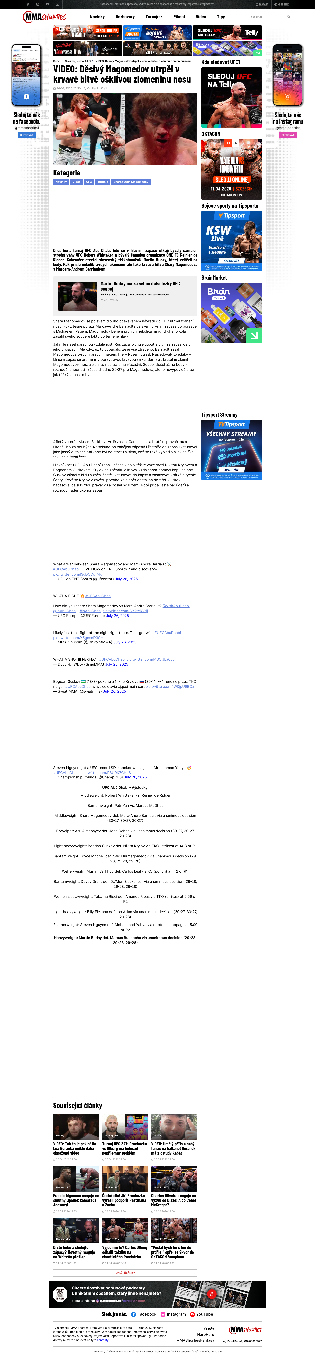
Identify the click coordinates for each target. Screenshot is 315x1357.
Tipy (221, 17)
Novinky (97, 17)
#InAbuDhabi (90, 611)
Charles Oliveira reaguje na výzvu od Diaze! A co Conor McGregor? (173, 1201)
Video (201, 17)
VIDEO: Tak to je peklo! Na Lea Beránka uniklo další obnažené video (74, 1149)
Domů (56, 61)
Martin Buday (138, 295)
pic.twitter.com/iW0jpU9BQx (170, 687)
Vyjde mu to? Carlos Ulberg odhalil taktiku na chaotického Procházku (124, 1253)
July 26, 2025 (126, 579)
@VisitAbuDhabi (176, 606)
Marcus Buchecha (158, 295)
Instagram (173, 1314)
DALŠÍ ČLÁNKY (125, 1273)
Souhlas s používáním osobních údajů (176, 1352)
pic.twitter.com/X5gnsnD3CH (78, 638)
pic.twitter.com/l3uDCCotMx (77, 575)
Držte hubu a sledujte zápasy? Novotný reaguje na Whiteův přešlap (74, 1253)
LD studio (216, 1352)
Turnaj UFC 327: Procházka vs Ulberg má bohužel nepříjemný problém (124, 1149)
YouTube (201, 1314)
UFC (88, 61)
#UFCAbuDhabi (66, 569)
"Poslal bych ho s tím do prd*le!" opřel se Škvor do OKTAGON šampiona (172, 1253)
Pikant (179, 17)
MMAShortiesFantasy (195, 1341)
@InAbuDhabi (64, 611)
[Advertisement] (125, 216)
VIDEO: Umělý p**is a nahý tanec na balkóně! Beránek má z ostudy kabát (173, 1149)
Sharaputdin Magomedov (131, 182)
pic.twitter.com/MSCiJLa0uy (150, 660)
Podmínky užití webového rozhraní (114, 1352)
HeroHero (205, 1335)
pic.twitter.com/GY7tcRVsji (125, 611)
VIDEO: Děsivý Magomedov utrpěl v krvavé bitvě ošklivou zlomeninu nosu (143, 61)
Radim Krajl (99, 88)
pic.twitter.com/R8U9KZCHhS (105, 773)
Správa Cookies (144, 1352)
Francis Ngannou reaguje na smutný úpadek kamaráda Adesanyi (76, 1201)
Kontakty (103, 1340)
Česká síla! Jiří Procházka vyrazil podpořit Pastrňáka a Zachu (124, 1201)
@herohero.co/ (120, 1301)
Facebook (144, 1314)
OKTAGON (169, 1239)
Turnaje (154, 17)
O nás (209, 1329)
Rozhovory (125, 17)
